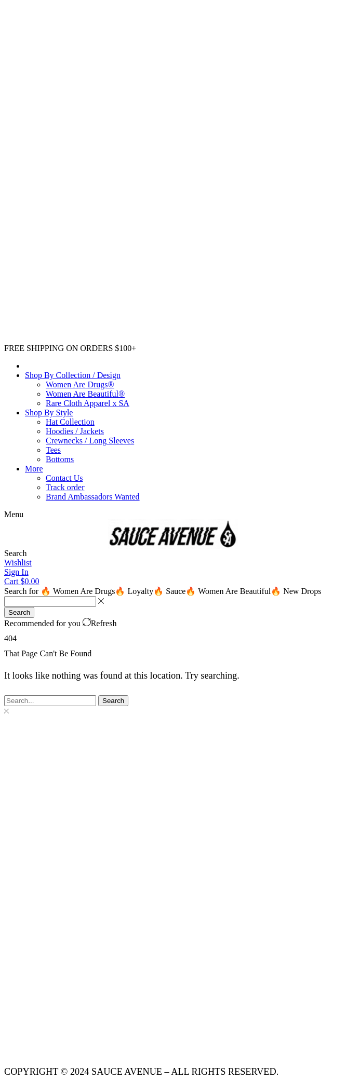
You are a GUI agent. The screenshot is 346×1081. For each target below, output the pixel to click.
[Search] (19, 612)
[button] (13, 514)
